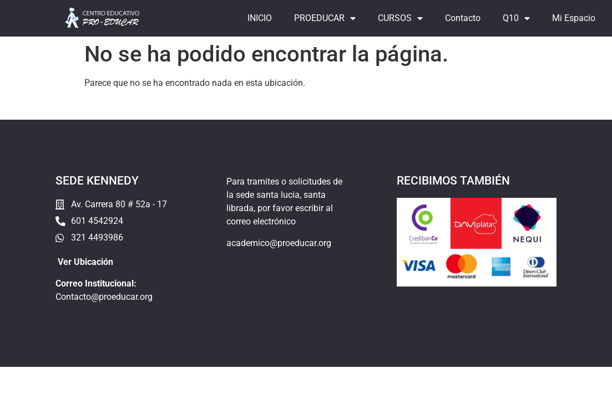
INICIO (259, 18)
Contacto (463, 18)
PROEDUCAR (325, 18)
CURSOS (400, 18)
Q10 (516, 18)
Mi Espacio (573, 18)
